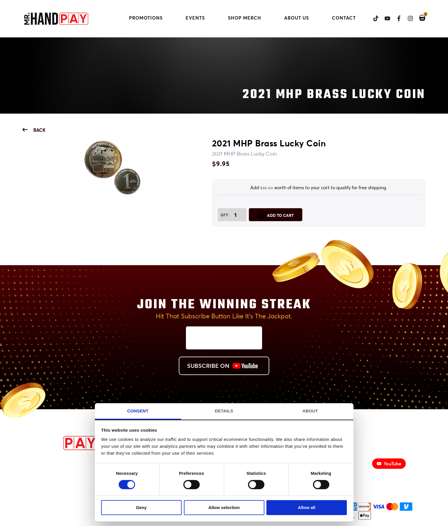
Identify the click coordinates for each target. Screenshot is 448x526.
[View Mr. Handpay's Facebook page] (396, 18)
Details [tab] (224, 410)
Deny (141, 507)
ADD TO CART (275, 215)
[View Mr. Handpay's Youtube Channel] (384, 18)
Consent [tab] (137, 410)
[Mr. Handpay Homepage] (56, 19)
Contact (344, 18)
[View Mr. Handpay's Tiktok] (373, 18)
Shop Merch (249, 18)
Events (195, 18)
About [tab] (310, 410)
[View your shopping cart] (419, 18)
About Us (296, 18)
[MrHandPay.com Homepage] (59, 448)
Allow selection (224, 507)
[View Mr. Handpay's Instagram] (407, 18)
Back (34, 130)
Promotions (146, 18)
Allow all (307, 507)
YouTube (389, 463)
